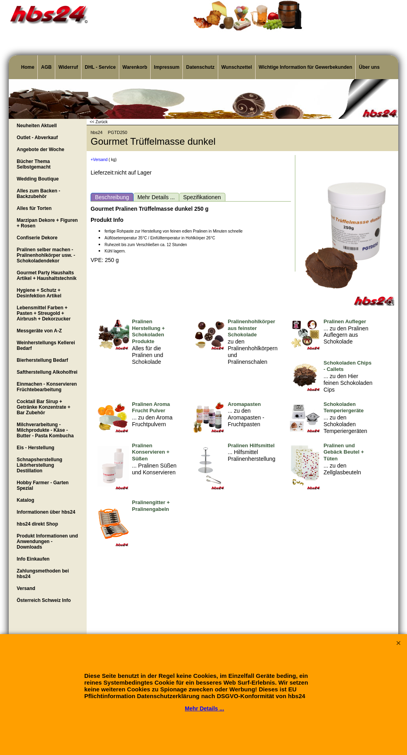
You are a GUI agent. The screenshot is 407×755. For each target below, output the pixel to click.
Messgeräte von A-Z (39, 331)
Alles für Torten (34, 208)
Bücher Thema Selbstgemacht (33, 164)
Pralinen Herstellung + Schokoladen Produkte (148, 331)
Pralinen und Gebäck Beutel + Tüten (344, 452)
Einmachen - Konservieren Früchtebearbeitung (47, 386)
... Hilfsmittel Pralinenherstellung (251, 455)
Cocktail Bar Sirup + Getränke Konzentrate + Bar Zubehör (43, 407)
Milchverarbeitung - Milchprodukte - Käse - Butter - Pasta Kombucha (45, 430)
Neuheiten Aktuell (37, 125)
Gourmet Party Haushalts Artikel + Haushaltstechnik (46, 275)
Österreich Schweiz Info (44, 600)
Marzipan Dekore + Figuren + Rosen (47, 223)
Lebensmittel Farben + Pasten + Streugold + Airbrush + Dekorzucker (44, 313)
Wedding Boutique (38, 179)
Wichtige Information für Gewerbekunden (305, 67)
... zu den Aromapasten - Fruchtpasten (246, 417)
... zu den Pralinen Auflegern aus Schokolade (346, 335)
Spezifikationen (202, 197)
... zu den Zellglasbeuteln (342, 469)
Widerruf (68, 67)
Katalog (25, 500)
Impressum (166, 67)
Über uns (369, 67)
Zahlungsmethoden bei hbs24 (43, 573)
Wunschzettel (236, 67)
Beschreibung (112, 197)
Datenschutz (200, 67)
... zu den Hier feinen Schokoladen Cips (348, 383)
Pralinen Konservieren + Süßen (150, 452)
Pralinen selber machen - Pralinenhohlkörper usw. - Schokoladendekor (46, 255)
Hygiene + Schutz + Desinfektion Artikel (39, 293)
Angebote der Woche (40, 149)
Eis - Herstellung (35, 447)
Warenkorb (134, 67)
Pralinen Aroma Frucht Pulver (151, 407)
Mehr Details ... (156, 197)
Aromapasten (244, 404)
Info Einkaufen (33, 559)
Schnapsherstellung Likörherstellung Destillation (39, 465)
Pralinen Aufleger (345, 321)
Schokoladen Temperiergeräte (344, 407)
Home (27, 67)
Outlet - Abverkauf (37, 137)
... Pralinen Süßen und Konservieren (154, 469)
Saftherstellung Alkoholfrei (47, 372)
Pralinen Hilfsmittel (251, 445)
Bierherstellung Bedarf (42, 360)
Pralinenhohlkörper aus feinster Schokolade (251, 328)
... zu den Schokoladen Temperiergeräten (345, 424)
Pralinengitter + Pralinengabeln (151, 505)
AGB (46, 67)
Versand (26, 588)
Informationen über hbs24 (46, 512)
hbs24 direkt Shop (37, 524)
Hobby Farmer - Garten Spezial (43, 485)
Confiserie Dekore (37, 238)
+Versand (99, 159)
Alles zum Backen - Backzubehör (38, 193)
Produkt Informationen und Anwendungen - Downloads (47, 541)
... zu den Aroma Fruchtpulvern (152, 420)
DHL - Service (100, 67)
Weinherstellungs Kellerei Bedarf (46, 345)
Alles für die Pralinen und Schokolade (147, 355)
